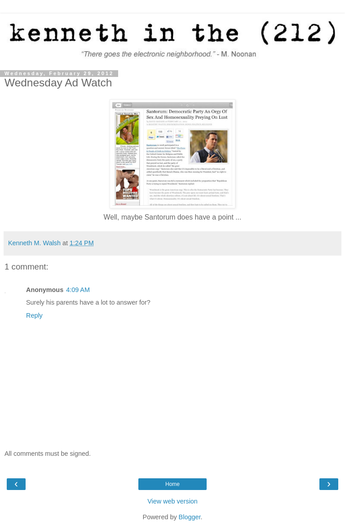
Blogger (190, 517)
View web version (172, 501)
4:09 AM (78, 289)
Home (172, 484)
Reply (34, 315)
